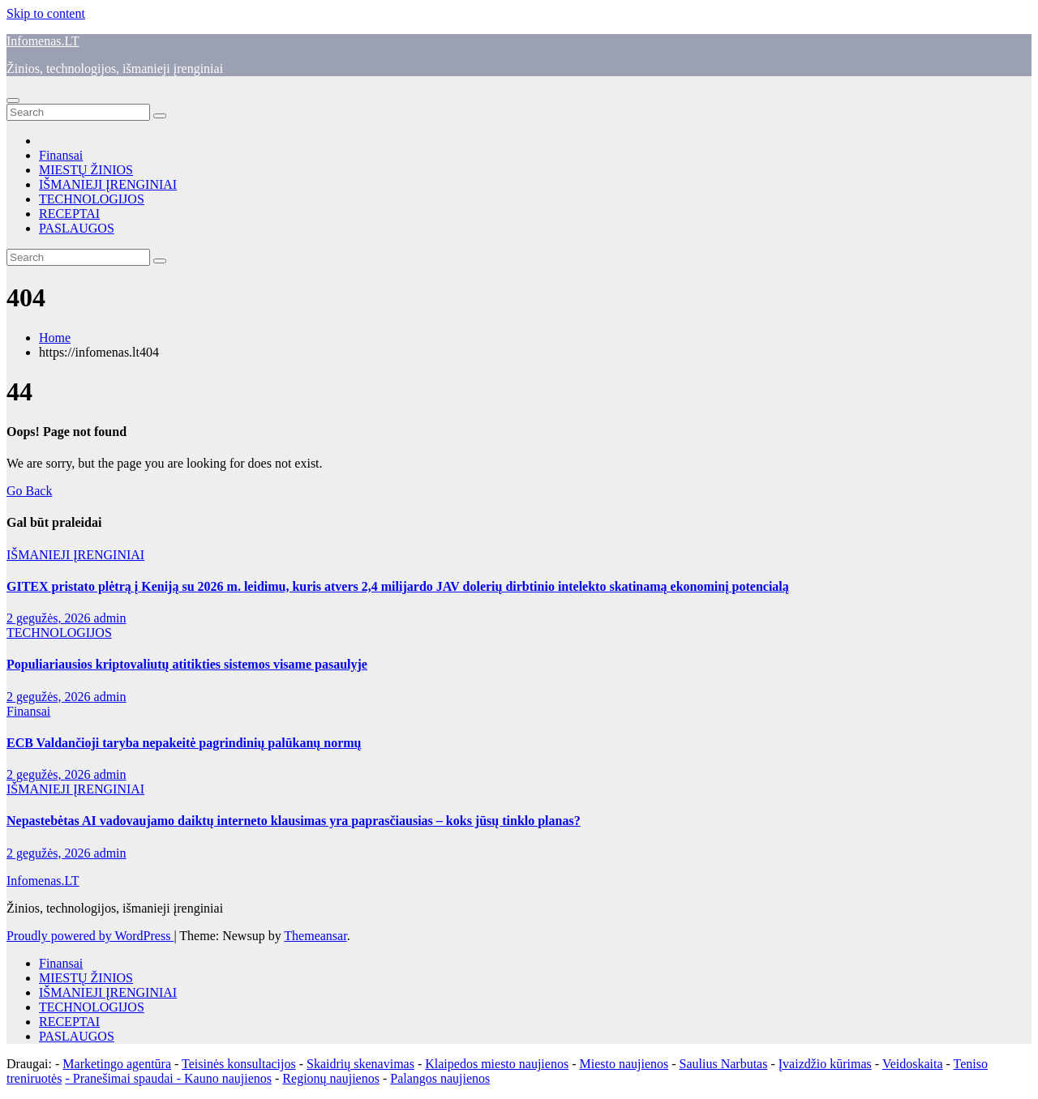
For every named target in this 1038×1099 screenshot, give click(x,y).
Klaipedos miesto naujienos (496, 1064)
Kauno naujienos (228, 1078)
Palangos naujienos (440, 1078)
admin (110, 618)
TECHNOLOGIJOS (91, 199)
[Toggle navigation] (12, 100)
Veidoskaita (912, 1064)
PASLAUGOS (76, 228)
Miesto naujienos (623, 1064)
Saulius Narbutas (724, 1064)
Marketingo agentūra (116, 1064)
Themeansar (315, 936)
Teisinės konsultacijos (239, 1064)
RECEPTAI (69, 213)
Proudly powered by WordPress (90, 936)
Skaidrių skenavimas (360, 1064)
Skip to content (45, 13)
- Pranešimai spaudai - (124, 1078)
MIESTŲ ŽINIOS (86, 170)
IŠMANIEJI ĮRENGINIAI (108, 184)
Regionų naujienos (331, 1078)
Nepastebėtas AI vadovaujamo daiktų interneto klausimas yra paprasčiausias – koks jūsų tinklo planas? (293, 820)
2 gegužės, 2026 (50, 618)
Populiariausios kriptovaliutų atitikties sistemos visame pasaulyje (186, 664)
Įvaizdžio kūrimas (825, 1064)
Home (55, 337)
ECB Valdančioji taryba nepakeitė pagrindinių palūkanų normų (183, 743)
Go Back (29, 491)
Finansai (61, 155)
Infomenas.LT (42, 41)
